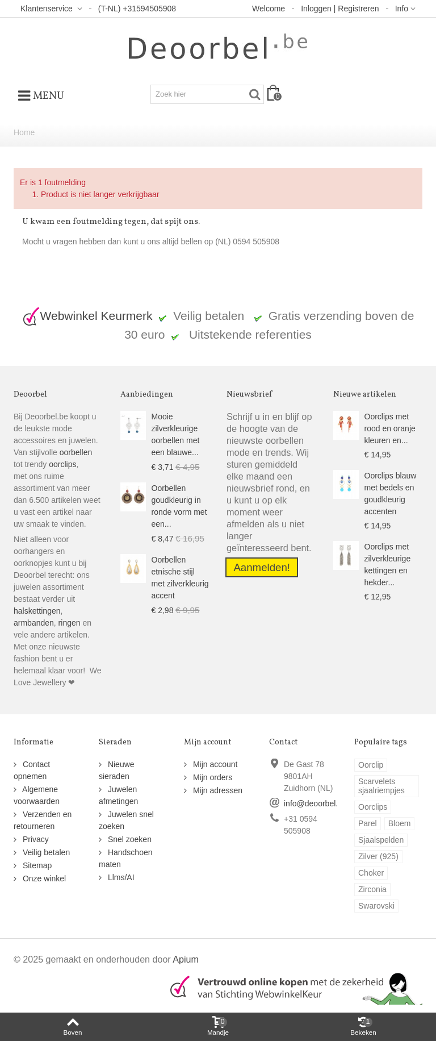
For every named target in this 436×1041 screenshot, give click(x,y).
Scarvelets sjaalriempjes (381, 786)
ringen (69, 622)
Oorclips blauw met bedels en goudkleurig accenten (390, 493)
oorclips (62, 464)
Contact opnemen (32, 770)
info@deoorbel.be (315, 803)
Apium (186, 959)
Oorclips (372, 806)
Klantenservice (47, 8)
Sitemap (36, 865)
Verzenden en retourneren (43, 820)
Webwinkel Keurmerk (87, 315)
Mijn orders (211, 777)
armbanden (34, 622)
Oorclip (370, 764)
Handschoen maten (126, 858)
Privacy (34, 839)
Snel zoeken (129, 839)
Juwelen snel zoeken (126, 820)
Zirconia (372, 889)
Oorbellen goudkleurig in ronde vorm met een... (179, 506)
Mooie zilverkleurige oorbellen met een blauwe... (176, 434)
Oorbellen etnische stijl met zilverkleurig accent (180, 577)
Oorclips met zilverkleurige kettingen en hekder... (387, 564)
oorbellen (75, 452)
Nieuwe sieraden (117, 770)
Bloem (399, 823)
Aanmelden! (261, 567)
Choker (371, 872)
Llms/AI (120, 877)
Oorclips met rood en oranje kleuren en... (390, 428)
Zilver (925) (378, 856)
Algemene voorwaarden (37, 795)
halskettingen (37, 610)
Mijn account (214, 764)
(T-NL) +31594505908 (137, 8)
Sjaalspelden (381, 839)
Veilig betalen (45, 852)
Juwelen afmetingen (118, 795)
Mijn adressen (216, 790)
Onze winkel (43, 878)
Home (24, 132)
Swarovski (376, 905)
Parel (367, 823)
